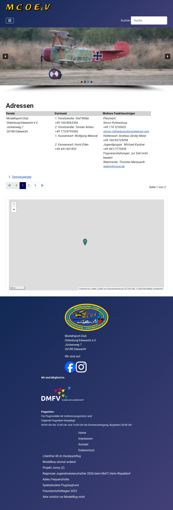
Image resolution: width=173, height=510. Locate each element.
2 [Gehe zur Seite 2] (29, 185)
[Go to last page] (42, 185)
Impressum (85, 438)
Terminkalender (21, 177)
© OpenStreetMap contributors (149, 289)
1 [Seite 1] (23, 185)
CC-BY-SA (129, 289)
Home (82, 432)
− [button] (14, 210)
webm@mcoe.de (114, 166)
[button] (5, 56)
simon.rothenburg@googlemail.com (126, 131)
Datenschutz (86, 450)
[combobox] (149, 20)
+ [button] (14, 204)
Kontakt (83, 444)
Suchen (125, 20)
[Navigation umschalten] (10, 20)
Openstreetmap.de (115, 289)
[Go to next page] (35, 185)
